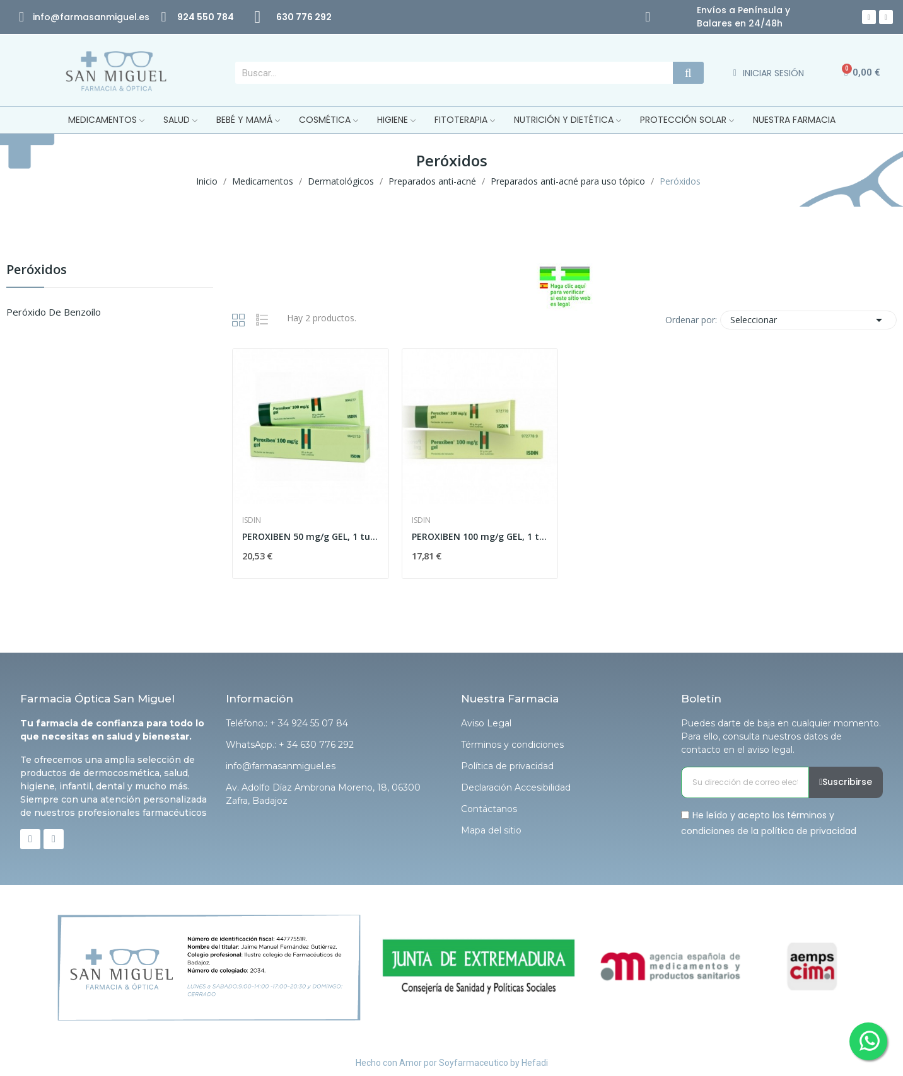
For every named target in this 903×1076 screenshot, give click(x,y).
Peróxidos (36, 270)
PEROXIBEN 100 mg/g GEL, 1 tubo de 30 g (480, 536)
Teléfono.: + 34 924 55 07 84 (287, 723)
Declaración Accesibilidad (516, 787)
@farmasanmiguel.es (99, 17)
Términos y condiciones (512, 744)
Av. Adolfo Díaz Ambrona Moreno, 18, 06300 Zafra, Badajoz (323, 794)
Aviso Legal (486, 723)
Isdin (251, 520)
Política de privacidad (507, 766)
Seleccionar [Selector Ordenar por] (808, 320)
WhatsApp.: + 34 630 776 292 (290, 744)
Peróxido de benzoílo (53, 312)
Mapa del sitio (491, 830)
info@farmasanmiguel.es (280, 766)
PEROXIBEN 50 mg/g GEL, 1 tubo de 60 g (310, 536)
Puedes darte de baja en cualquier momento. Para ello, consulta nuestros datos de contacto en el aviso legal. (781, 736)
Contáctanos (489, 809)
